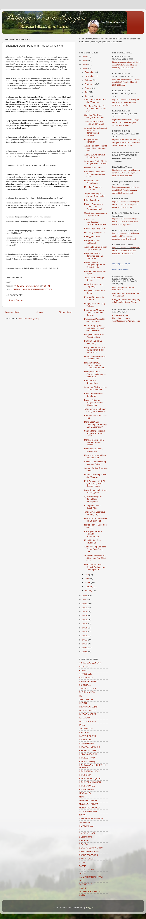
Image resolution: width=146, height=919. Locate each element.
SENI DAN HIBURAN (89, 851)
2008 (84, 652)
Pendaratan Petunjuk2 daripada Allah (94, 320)
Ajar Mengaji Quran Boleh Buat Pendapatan (93, 499)
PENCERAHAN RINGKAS (91, 818)
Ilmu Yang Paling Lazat (94, 232)
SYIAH (82, 862)
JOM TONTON (86, 729)
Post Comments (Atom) (28, 318)
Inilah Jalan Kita (91, 200)
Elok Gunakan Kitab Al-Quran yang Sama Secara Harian (94, 483)
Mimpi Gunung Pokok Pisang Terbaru (94, 335)
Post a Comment (17, 300)
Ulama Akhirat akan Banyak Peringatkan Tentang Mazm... (94, 567)
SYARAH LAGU (86, 859)
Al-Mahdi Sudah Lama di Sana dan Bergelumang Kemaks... (95, 132)
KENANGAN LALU (87, 743)
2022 (84, 595)
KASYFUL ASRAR (87, 736)
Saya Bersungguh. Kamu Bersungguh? (95, 491)
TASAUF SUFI (85, 884)
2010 (84, 644)
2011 (84, 640)
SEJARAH (84, 840)
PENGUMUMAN (86, 826)
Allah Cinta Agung (120, 315)
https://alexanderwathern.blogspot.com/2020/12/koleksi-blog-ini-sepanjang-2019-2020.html (126, 65)
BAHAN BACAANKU (88, 681)
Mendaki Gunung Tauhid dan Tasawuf (95, 475)
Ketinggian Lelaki (92, 236)
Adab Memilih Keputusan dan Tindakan (95, 100)
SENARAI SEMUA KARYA (91, 848)
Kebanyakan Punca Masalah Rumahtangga (93, 533)
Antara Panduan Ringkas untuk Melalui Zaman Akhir (95, 148)
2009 (84, 648)
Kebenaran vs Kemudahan (91, 381)
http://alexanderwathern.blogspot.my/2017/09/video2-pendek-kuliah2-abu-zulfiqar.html (126, 250)
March (88, 582)
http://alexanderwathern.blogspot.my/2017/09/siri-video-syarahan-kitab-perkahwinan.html (126, 204)
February (89, 587)
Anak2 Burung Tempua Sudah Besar (94, 156)
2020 (84, 604)
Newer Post (12, 312)
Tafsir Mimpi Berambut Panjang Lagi (94, 513)
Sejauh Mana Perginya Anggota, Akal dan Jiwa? (94, 433)
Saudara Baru (85, 837)
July (87, 92)
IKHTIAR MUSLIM (87, 714)
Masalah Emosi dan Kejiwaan (93, 188)
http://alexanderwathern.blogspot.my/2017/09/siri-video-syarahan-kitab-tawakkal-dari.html (126, 173)
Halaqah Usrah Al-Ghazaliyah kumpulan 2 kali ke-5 (95, 374)
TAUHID (83, 888)
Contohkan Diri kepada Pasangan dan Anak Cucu (94, 174)
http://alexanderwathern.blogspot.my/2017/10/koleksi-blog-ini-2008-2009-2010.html (126, 142)
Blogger (89, 907)
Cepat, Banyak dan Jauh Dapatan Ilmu (95, 214)
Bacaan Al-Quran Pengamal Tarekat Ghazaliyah (93, 402)
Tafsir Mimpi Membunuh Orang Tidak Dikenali (95, 410)
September (90, 84)
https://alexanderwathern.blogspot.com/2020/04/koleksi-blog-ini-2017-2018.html (126, 82)
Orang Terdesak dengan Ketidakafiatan (95, 357)
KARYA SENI (85, 732)
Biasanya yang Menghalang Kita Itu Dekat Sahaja (94, 264)
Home (39, 312)
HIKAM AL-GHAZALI (88, 707)
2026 (84, 56)
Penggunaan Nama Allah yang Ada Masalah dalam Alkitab (126, 300)
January (89, 590)
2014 (84, 628)
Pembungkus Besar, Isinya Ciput (93, 450)
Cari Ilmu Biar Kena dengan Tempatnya (94, 116)
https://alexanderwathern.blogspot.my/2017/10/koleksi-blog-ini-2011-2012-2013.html (126, 122)
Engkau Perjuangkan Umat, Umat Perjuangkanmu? (93, 206)
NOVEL (82, 815)
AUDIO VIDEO (86, 678)
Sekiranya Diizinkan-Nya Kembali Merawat (95, 388)
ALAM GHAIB (85, 674)
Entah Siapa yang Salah (95, 228)
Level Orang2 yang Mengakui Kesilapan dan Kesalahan (94, 328)
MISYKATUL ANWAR (89, 804)
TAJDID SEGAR (86, 870)
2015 (84, 624)
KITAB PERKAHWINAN (90, 782)
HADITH (83, 703)
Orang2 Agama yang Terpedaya (93, 285)
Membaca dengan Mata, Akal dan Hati (95, 456)
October (89, 80)
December (90, 72)
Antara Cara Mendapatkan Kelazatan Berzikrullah (95, 222)
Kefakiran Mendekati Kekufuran (93, 394)
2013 (84, 632)
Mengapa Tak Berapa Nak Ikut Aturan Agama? (94, 442)
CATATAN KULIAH (87, 688)
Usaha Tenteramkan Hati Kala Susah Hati (95, 519)
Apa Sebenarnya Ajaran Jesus (126, 321)
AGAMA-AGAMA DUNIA (90, 663)
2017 (84, 616)
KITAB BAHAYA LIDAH (89, 771)
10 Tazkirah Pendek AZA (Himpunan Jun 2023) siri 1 (95, 558)
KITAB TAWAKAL (87, 786)
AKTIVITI (83, 670)
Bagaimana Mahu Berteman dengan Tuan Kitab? (93, 255)
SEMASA (83, 844)
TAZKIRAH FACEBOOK (90, 891)
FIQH (81, 696)
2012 (84, 636)
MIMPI (82, 797)
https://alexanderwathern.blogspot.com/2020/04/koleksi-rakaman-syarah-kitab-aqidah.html (126, 190)
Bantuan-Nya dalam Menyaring (93, 342)
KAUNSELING (85, 740)
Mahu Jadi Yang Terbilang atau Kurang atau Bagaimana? (95, 424)
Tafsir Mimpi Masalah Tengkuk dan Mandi (94, 122)
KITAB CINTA (85, 775)
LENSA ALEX (85, 793)
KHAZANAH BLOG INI (89, 747)
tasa (81, 880)
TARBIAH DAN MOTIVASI (40, 289)
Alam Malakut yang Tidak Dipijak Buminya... (95, 248)
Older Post (65, 312)
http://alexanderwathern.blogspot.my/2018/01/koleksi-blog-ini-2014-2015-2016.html (126, 102)
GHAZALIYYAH (20, 289)
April (87, 578)
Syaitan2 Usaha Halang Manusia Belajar (95, 462)
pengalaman (84, 822)
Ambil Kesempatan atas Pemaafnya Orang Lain (95, 549)
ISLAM (82, 725)
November (90, 76)
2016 (84, 620)
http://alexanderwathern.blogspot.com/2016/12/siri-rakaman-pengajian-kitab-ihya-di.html (126, 236)
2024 (84, 64)
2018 (84, 611)
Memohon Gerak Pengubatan (92, 182)
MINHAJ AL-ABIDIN (88, 800)
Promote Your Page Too (121, 269)
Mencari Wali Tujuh (93, 168)
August (88, 88)
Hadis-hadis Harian (121, 318)
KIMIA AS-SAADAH (88, 754)
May (87, 574)
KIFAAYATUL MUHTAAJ (90, 750)
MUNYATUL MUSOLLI (89, 808)
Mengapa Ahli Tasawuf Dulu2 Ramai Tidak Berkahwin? (94, 349)
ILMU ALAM (84, 718)
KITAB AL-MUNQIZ (88, 761)
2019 (84, 608)
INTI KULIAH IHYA (87, 721)
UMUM (82, 895)
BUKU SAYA (84, 685)
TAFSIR (82, 866)
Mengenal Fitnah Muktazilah (92, 241)
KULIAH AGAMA (86, 789)
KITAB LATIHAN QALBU (90, 778)
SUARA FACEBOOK (88, 855)
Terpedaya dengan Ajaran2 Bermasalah (94, 194)
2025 (84, 60)
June (87, 96)
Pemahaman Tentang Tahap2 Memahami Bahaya (94, 312)
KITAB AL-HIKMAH (88, 758)
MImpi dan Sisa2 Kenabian (92, 140)
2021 (84, 599)
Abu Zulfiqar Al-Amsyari (121, 264)
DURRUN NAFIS (87, 692)
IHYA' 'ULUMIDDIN (87, 710)
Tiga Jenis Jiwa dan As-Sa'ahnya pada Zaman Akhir (95, 108)
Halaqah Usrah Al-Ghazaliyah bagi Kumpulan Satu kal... (95, 365)
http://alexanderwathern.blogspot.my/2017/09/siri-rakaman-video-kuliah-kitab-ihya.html (126, 222)
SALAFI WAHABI (87, 833)
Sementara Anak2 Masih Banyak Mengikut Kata (95, 162)
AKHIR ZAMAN (86, 667)
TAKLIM (82, 873)
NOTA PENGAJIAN (88, 811)
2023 (84, 68)
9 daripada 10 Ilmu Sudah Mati (92, 506)
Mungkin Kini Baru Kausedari (92, 541)
